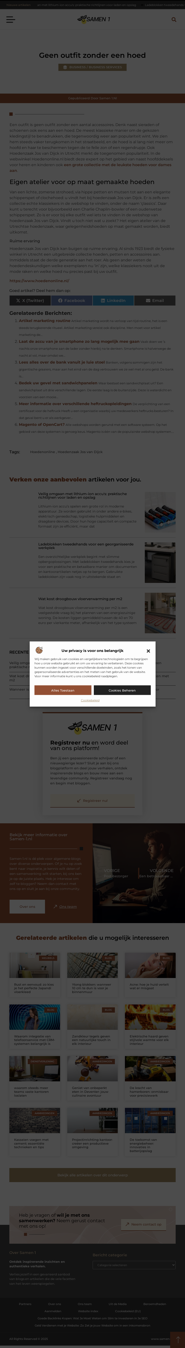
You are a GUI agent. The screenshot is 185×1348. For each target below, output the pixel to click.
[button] (148, 651)
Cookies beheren (122, 690)
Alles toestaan (62, 690)
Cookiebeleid (90, 700)
